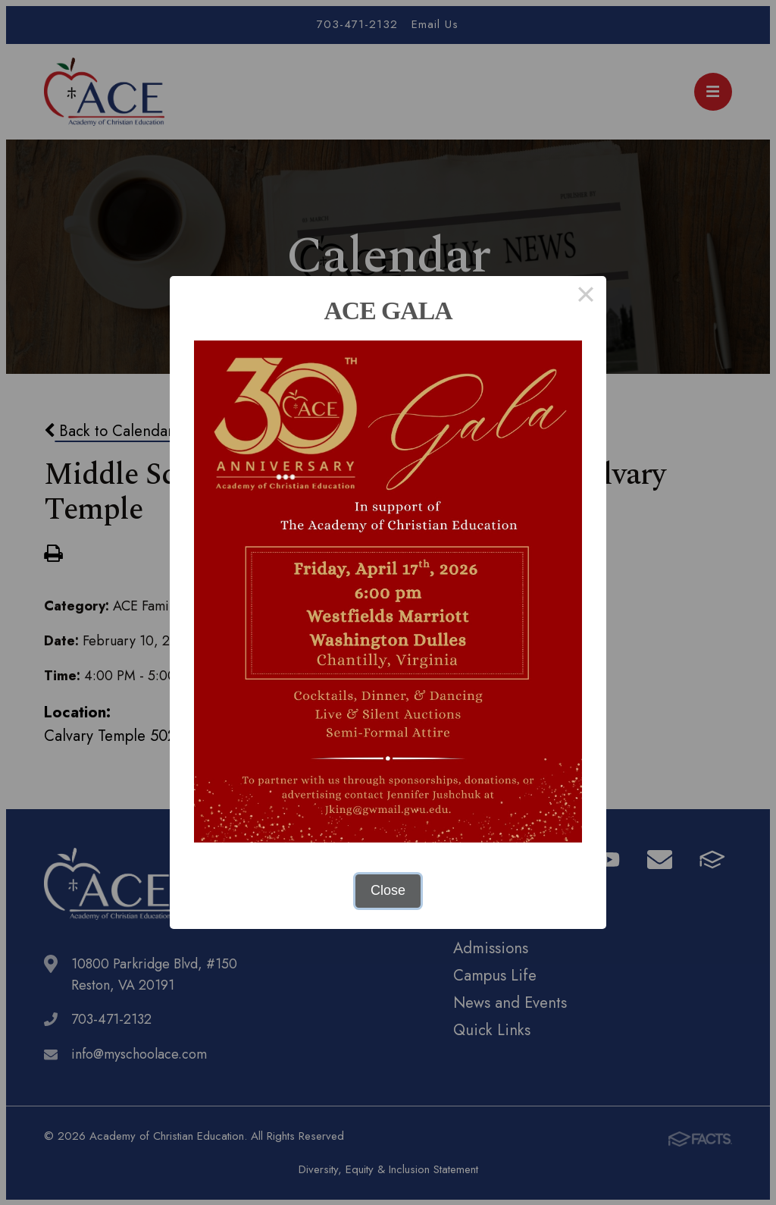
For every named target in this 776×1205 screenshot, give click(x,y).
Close (388, 890)
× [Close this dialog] (585, 296)
